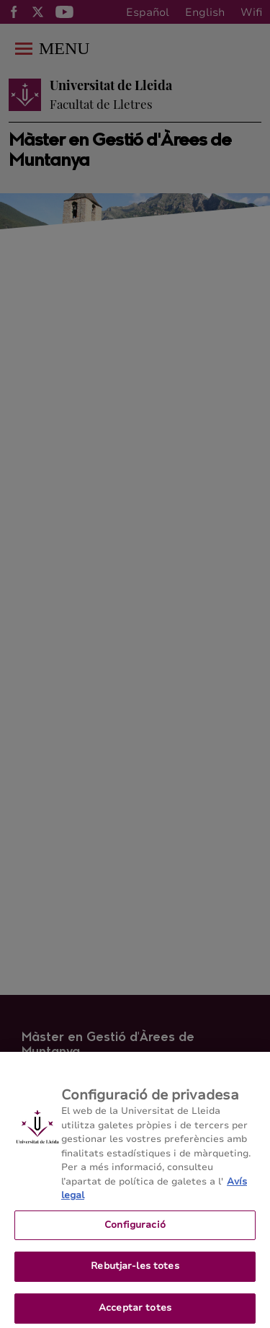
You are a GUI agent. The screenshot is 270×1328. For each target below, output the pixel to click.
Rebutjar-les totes (135, 1271)
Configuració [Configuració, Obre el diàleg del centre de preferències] (135, 1229)
